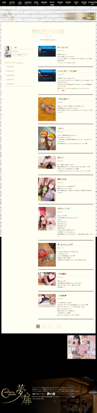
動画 (60, 389)
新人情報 (34, 389)
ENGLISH (67, 391)
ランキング (55, 389)
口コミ (66, 389)
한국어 (77, 391)
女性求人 (39, 391)
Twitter (62, 391)
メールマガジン (56, 391)
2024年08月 (10, 75)
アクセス (34, 391)
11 (59, 326)
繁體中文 (73, 391)
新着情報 (45, 389)
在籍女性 (44, 387)
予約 (63, 389)
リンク (50, 391)
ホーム (33, 387)
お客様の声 (45, 391)
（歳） (15, 47)
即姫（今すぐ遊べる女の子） (53, 387)
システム (38, 387)
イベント (39, 389)
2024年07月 (10, 79)
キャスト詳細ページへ (19, 55)
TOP (41, 40)
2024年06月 (10, 84)
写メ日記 (50, 389)
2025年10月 (10, 71)
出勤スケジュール (65, 387)
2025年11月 (10, 66)
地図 (73, 396)
